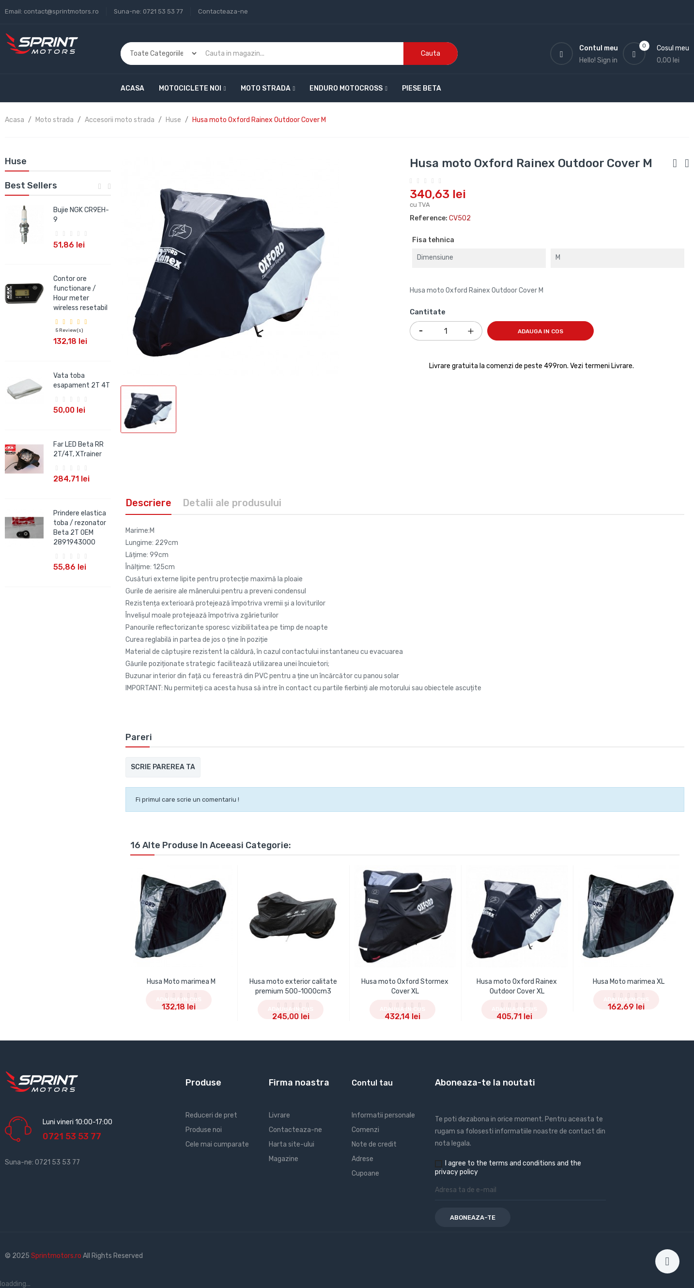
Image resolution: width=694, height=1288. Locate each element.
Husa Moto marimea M (181, 982)
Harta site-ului (291, 1144)
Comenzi (365, 1130)
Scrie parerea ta (163, 767)
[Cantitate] (446, 331)
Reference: (428, 218)
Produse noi (203, 1130)
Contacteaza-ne (223, 11)
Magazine (283, 1159)
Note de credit (374, 1144)
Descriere (148, 503)
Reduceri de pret (211, 1115)
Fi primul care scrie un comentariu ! (187, 799)
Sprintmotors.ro (57, 1256)
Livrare (279, 1115)
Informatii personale (383, 1115)
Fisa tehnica (433, 240)
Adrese (362, 1159)
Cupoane (365, 1173)
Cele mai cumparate (217, 1144)
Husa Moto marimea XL (628, 982)
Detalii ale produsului (232, 503)
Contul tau (372, 1082)
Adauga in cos (540, 331)
